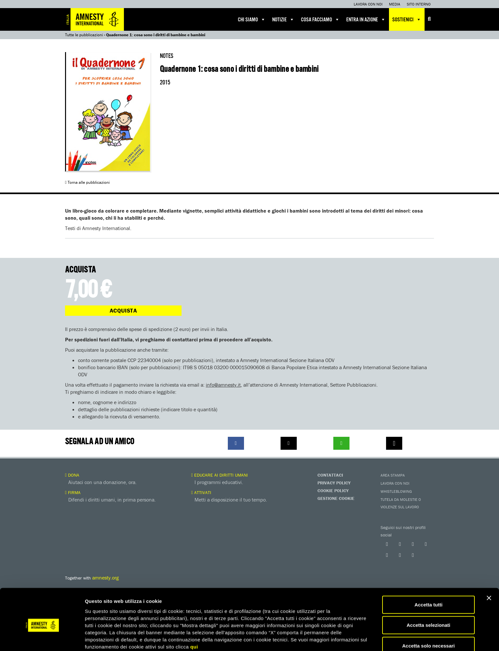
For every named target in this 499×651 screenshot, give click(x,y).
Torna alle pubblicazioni (87, 182)
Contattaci (330, 475)
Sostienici (406, 19)
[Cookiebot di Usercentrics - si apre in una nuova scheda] (42, 638)
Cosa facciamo (320, 19)
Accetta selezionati (428, 596)
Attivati (201, 492)
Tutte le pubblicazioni (84, 35)
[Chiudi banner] (489, 569)
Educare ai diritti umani (219, 475)
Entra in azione (366, 19)
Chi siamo (252, 19)
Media (394, 4)
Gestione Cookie (335, 498)
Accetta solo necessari (428, 616)
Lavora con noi (368, 4)
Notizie (283, 19)
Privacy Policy (333, 483)
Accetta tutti (429, 575)
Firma (73, 492)
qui (194, 617)
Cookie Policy (333, 490)
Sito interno (419, 4)
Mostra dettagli (340, 638)
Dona (72, 475)
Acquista (123, 310)
